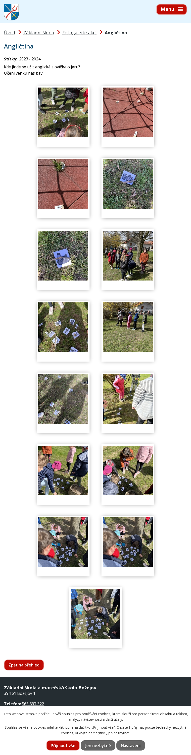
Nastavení (131, 745)
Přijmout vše (63, 745)
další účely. (114, 719)
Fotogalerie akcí (79, 33)
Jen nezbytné (98, 745)
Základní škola (38, 33)
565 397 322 (33, 704)
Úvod (9, 33)
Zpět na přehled (24, 665)
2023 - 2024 (30, 59)
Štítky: (10, 59)
